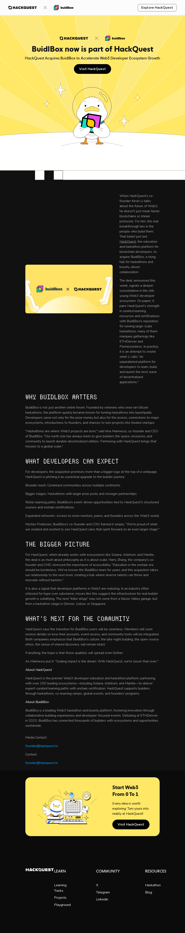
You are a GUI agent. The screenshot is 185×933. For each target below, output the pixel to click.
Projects (60, 897)
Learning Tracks (60, 888)
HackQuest (128, 241)
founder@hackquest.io (41, 746)
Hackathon (153, 885)
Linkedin (102, 899)
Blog (148, 892)
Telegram (103, 892)
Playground (62, 905)
